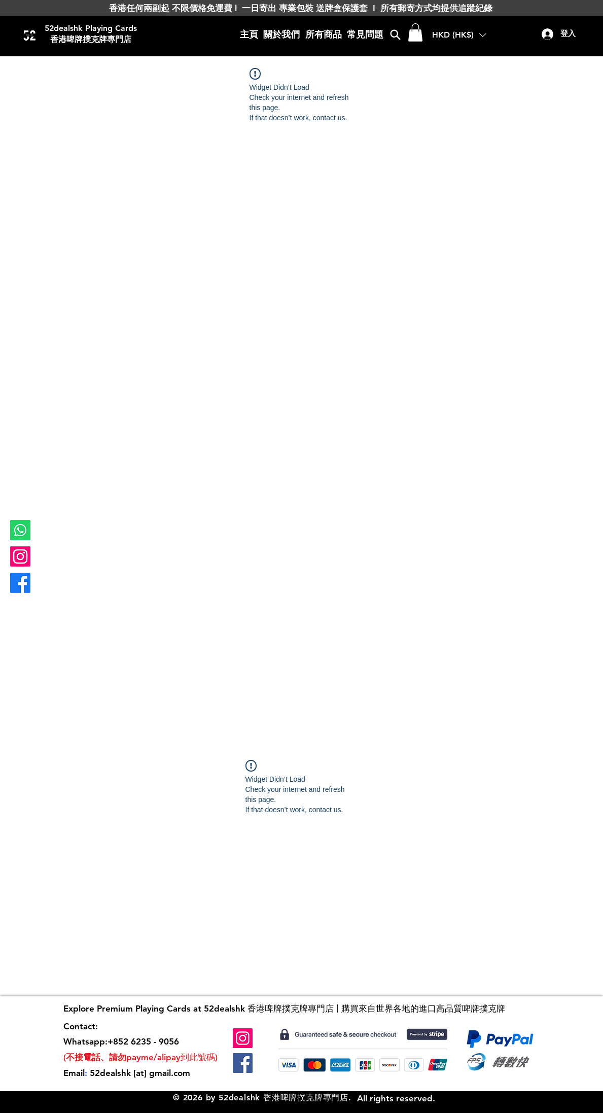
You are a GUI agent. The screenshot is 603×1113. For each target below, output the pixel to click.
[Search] (395, 35)
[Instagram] (20, 556)
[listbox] (459, 35)
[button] (415, 32)
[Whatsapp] (20, 530)
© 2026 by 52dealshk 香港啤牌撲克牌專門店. (262, 1097)
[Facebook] (20, 583)
